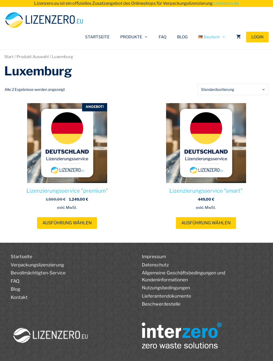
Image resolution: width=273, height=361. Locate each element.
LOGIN (257, 37)
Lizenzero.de (226, 3)
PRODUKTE (136, 37)
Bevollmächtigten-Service (38, 272)
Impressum (154, 256)
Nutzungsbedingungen (166, 287)
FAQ (162, 37)
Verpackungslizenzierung (37, 264)
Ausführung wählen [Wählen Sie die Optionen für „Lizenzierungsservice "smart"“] (206, 222)
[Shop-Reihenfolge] (233, 89)
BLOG (182, 37)
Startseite (21, 256)
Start (9, 56)
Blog (15, 289)
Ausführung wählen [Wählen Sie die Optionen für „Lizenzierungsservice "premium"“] (67, 222)
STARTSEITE (97, 37)
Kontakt (19, 297)
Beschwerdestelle (161, 304)
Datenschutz (155, 264)
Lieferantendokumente (166, 296)
